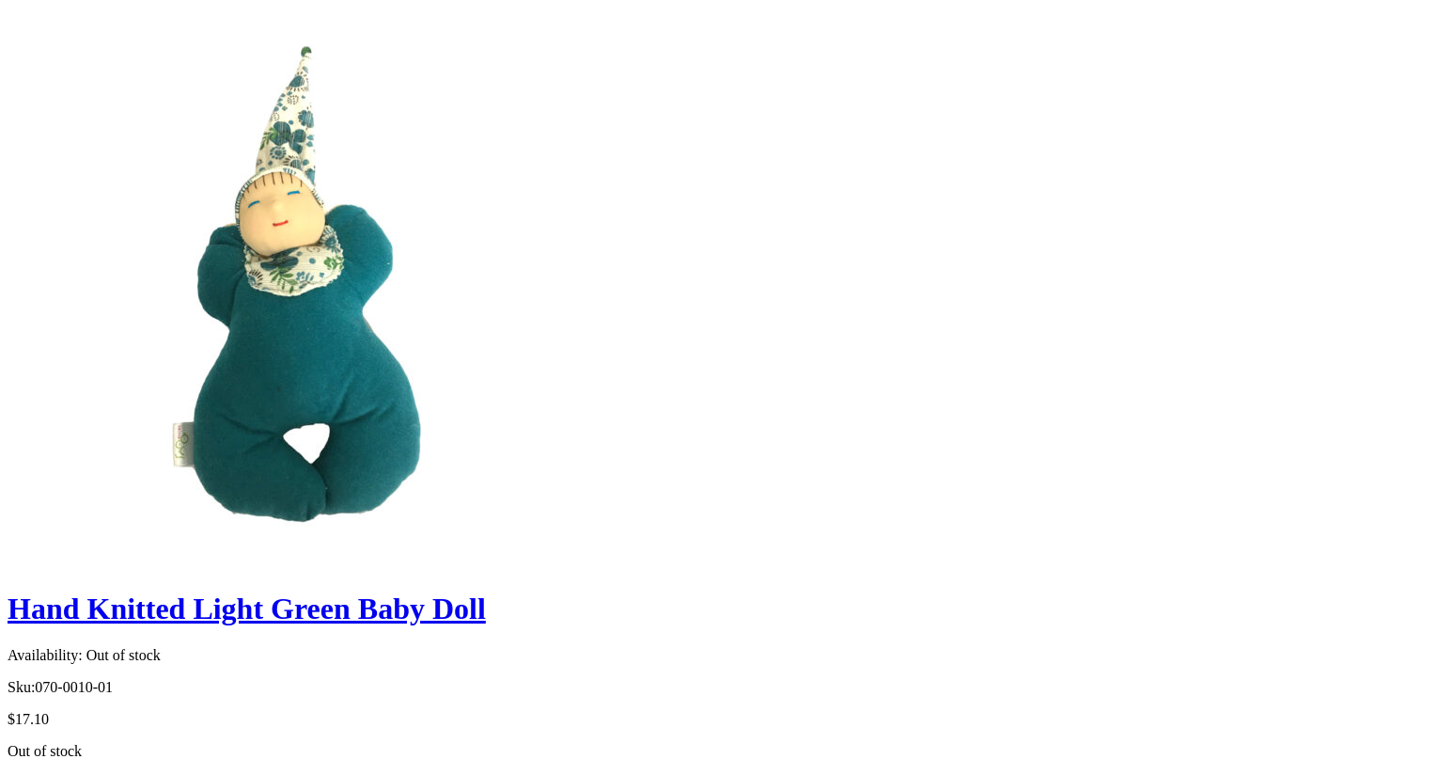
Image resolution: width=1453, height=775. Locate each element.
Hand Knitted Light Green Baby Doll (247, 608)
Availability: (45, 655)
